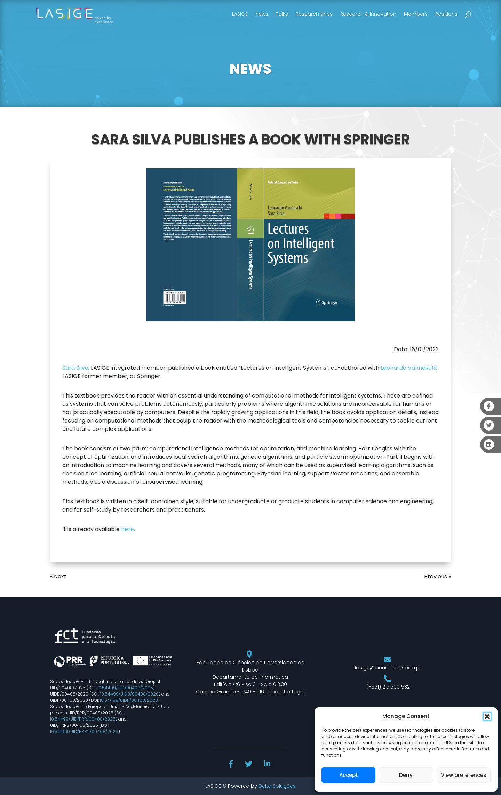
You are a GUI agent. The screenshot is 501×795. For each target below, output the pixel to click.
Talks (282, 13)
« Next (58, 576)
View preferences (463, 775)
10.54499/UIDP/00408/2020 (129, 700)
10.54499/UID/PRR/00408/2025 (83, 719)
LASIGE (240, 13)
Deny (406, 775)
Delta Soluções (277, 785)
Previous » (437, 576)
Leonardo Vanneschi (408, 368)
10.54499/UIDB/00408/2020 (129, 694)
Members (416, 13)
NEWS (250, 69)
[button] (487, 716)
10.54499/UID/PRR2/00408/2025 (84, 731)
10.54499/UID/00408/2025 (125, 688)
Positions (446, 13)
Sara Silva (75, 368)
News (261, 13)
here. (128, 529)
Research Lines (314, 13)
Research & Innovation (368, 13)
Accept (348, 775)
